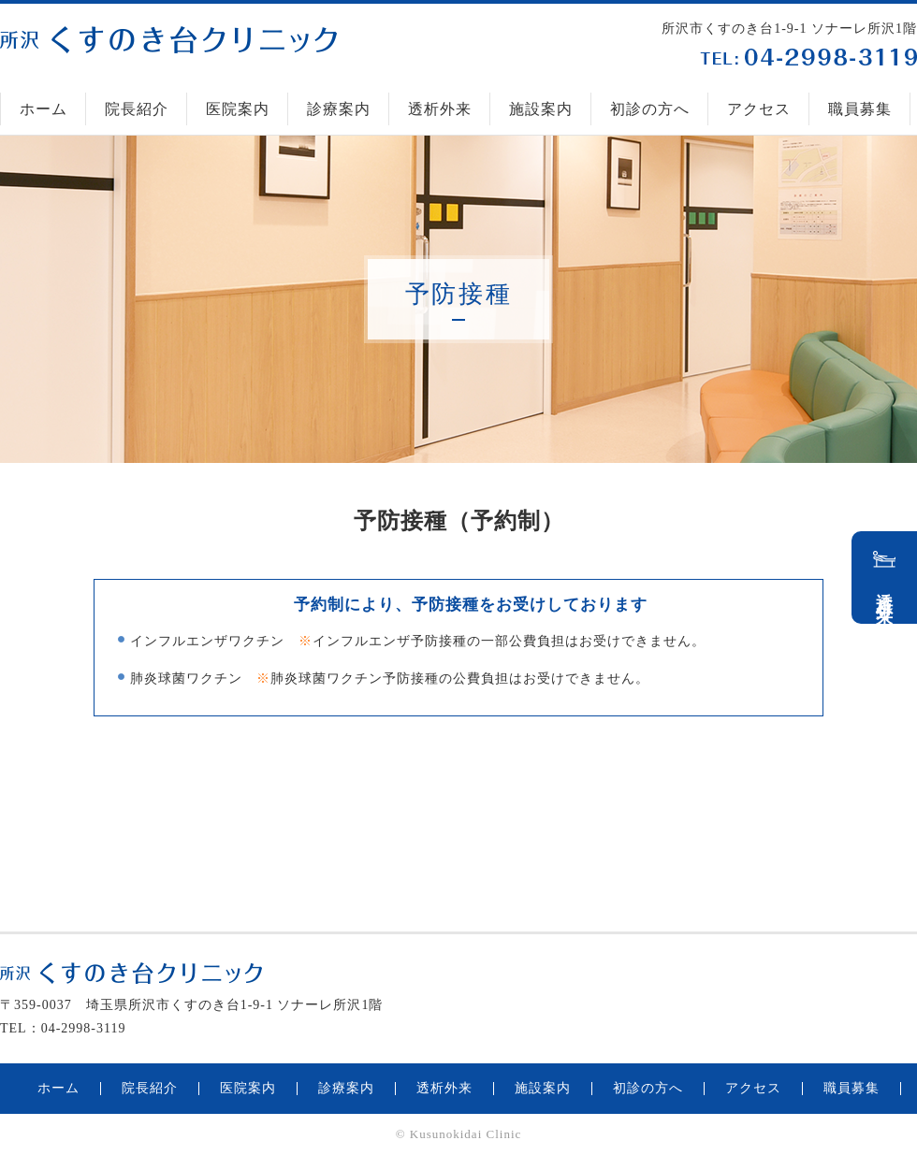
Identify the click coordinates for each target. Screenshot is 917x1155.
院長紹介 (136, 109)
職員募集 (860, 109)
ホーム (43, 109)
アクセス (759, 109)
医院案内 (237, 109)
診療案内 (339, 109)
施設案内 (541, 109)
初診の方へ (650, 109)
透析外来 (440, 109)
